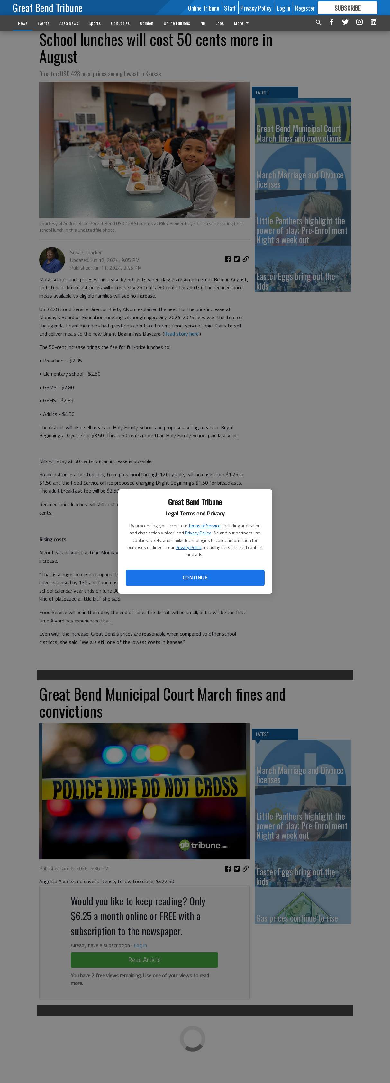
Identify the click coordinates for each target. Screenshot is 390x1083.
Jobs (220, 23)
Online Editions (177, 23)
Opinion (146, 23)
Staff (230, 8)
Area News (68, 23)
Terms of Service (204, 525)
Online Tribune (203, 8)
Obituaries (120, 23)
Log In (283, 8)
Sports (94, 23)
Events (43, 23)
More (242, 23)
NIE (203, 23)
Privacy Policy (198, 532)
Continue (195, 577)
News (22, 23)
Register (305, 8)
